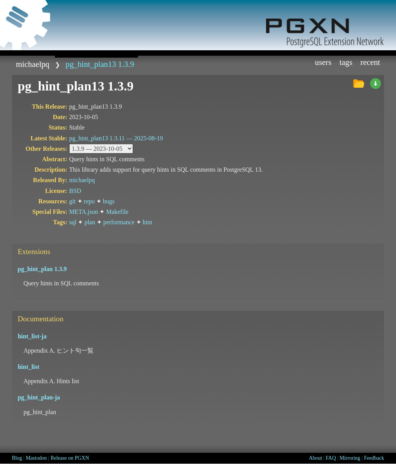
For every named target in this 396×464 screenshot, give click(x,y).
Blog (17, 458)
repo (89, 201)
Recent (370, 62)
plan (89, 222)
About (315, 458)
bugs (108, 201)
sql (73, 222)
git (72, 201)
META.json (83, 211)
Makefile (117, 211)
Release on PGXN (70, 458)
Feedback (374, 458)
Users (323, 62)
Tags (346, 62)
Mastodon (36, 458)
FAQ (331, 458)
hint (147, 222)
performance (119, 222)
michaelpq (33, 64)
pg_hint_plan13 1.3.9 (100, 64)
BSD (75, 191)
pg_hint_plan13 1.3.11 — (116, 138)
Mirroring (350, 458)
